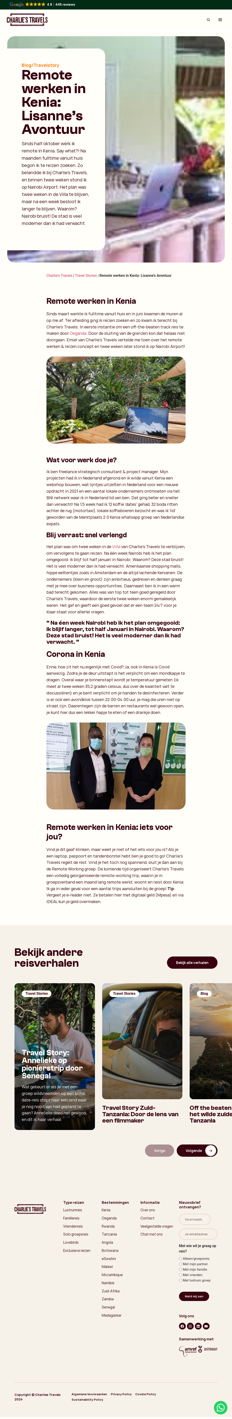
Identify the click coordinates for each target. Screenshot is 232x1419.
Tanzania (109, 1235)
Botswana (110, 1252)
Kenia (106, 1210)
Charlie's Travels (59, 275)
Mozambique (112, 1277)
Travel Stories (86, 275)
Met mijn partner (195, 1266)
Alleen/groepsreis (196, 1261)
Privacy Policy (127, 1398)
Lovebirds (71, 1244)
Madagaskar (112, 1319)
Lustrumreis (73, 1210)
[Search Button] (208, 20)
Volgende (200, 1150)
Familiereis (71, 1219)
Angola (107, 1244)
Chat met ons (152, 1235)
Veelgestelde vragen (157, 1227)
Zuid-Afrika (111, 1294)
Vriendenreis (73, 1227)
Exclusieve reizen (77, 1252)
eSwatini (109, 1260)
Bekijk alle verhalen (191, 962)
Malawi (107, 1269)
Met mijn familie (195, 1272)
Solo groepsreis (76, 1235)
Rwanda (108, 1227)
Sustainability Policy (89, 1402)
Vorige (157, 1150)
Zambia (108, 1302)
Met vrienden (193, 1277)
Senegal (108, 1311)
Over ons (147, 1210)
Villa (116, 546)
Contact (147, 1219)
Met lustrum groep (197, 1282)
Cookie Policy (156, 1398)
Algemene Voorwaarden (91, 1398)
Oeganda (78, 333)
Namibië (108, 1286)
